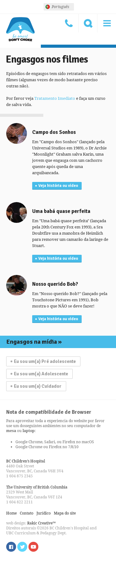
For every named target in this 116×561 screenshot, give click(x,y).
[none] (59, 7)
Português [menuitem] (60, 6)
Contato (69, 23)
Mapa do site (65, 513)
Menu (106, 23)
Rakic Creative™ (41, 523)
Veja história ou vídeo (58, 185)
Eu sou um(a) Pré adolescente (45, 361)
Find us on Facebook (11, 547)
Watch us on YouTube (33, 547)
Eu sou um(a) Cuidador (38, 386)
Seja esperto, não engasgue (20, 29)
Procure (88, 23)
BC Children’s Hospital (25, 461)
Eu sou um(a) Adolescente (41, 374)
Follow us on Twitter (22, 547)
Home (11, 513)
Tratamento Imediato (54, 98)
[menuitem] (59, 7)
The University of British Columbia (36, 487)
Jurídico (44, 513)
